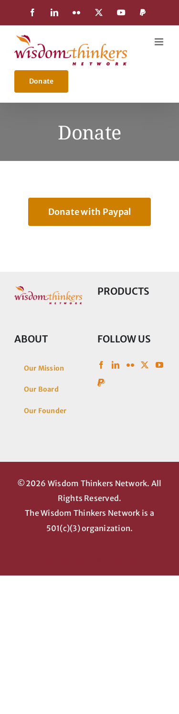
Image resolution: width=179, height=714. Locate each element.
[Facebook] (101, 365)
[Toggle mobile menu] (160, 42)
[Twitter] (144, 365)
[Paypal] (101, 382)
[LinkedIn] (115, 365)
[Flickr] (130, 365)
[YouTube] (159, 365)
